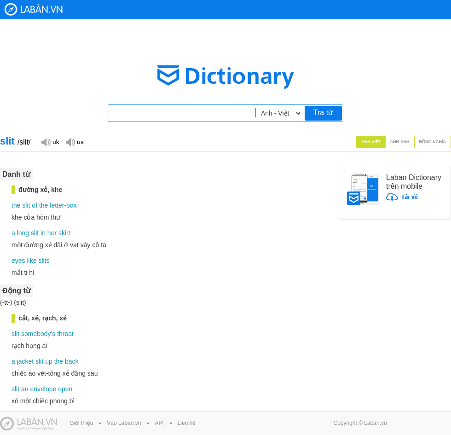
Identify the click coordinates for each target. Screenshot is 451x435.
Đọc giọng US (74, 141)
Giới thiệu (81, 423)
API (159, 423)
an (25, 389)
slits (43, 260)
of (34, 205)
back (72, 361)
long (23, 233)
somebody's (38, 333)
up (48, 361)
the (16, 205)
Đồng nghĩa (432, 141)
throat (65, 333)
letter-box (63, 205)
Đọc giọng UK (50, 141)
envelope (43, 389)
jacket (25, 361)
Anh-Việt (371, 141)
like (31, 260)
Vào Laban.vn (124, 423)
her (52, 233)
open (65, 389)
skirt (64, 233)
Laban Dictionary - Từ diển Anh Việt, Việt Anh (34, 9)
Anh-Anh (400, 141)
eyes (18, 260)
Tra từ (323, 112)
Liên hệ (187, 423)
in (43, 233)
